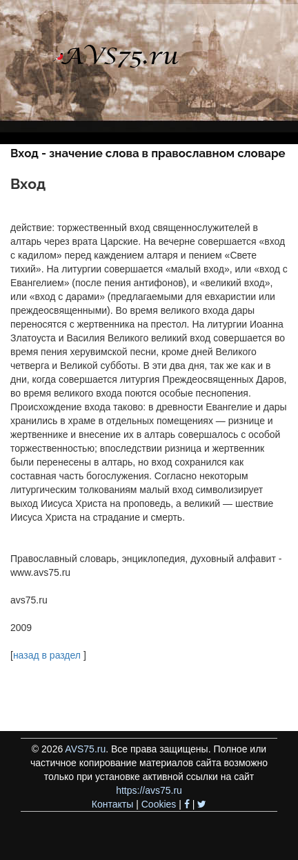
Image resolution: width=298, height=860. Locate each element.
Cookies (159, 804)
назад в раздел (47, 655)
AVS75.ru (85, 748)
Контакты (112, 804)
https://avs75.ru (149, 790)
